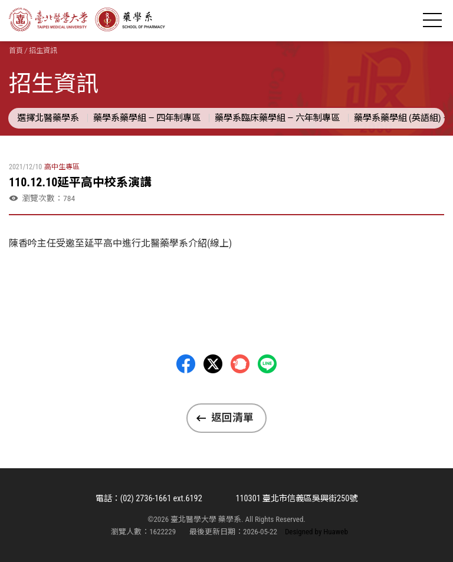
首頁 (16, 51)
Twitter (212, 363)
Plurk (240, 363)
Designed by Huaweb (316, 531)
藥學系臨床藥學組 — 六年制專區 (277, 118)
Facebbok (185, 363)
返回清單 (232, 417)
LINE (267, 363)
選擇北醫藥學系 (48, 118)
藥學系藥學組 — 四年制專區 (147, 118)
